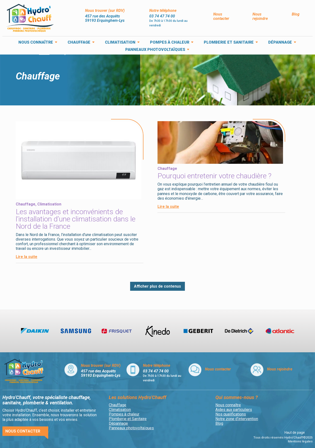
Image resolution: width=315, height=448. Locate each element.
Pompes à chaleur (169, 43)
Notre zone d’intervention (236, 419)
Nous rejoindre (260, 16)
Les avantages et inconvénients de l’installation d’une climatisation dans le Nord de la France (75, 218)
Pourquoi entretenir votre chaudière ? (214, 176)
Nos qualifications (230, 414)
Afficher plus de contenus (157, 286)
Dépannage (280, 43)
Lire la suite (26, 256)
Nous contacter (221, 16)
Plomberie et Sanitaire (229, 43)
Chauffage (79, 43)
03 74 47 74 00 (162, 16)
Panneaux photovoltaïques (155, 50)
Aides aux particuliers (233, 409)
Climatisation (120, 43)
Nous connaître (35, 43)
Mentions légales (300, 441)
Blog (295, 14)
